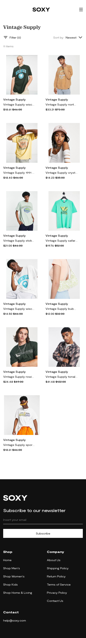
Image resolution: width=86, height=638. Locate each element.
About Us (53, 560)
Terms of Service (59, 584)
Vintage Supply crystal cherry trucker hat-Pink (61, 172)
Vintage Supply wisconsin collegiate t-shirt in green (19, 104)
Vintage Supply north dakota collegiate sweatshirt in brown (61, 104)
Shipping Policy (58, 568)
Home (7, 560)
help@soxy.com (14, 620)
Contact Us (55, 600)
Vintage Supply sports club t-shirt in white (19, 444)
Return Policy (56, 576)
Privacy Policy (57, 592)
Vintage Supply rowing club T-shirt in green (19, 376)
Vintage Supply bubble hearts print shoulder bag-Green (61, 308)
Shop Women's (14, 576)
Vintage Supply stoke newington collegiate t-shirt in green (19, 240)
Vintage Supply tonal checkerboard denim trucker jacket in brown (61, 376)
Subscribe (43, 533)
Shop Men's (11, 568)
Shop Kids (10, 584)
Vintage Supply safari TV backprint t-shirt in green (61, 240)
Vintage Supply (14, 99)
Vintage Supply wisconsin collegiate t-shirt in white (19, 308)
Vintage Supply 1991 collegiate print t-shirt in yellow (19, 172)
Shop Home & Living (17, 592)
